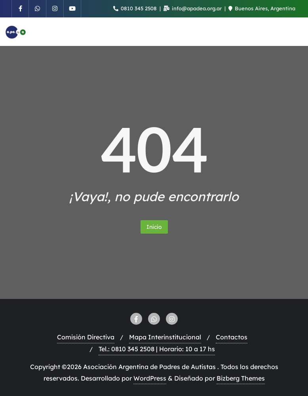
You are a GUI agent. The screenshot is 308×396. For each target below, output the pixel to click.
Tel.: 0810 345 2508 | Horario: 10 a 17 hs (157, 349)
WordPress (149, 378)
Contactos (231, 337)
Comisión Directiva (85, 337)
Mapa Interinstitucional (165, 337)
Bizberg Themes (241, 378)
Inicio (154, 226)
